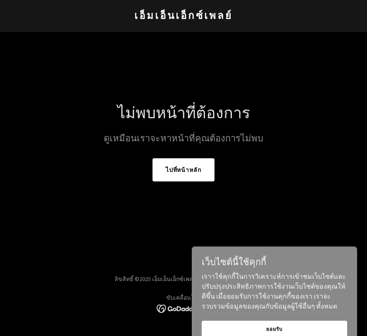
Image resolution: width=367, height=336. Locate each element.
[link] (183, 16)
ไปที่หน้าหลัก (184, 170)
